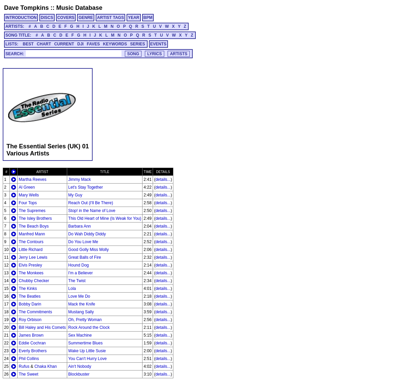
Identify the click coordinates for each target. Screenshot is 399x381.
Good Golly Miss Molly (88, 249)
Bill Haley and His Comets (42, 327)
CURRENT (64, 44)
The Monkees (31, 273)
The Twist (77, 280)
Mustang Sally (81, 312)
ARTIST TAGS (110, 17)
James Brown (31, 335)
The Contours (31, 241)
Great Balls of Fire (84, 257)
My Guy (75, 195)
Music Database (79, 7)
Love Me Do (79, 296)
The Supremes (32, 210)
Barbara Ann (79, 226)
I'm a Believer (80, 273)
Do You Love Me (83, 241)
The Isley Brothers (35, 218)
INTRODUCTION (21, 17)
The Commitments (35, 312)
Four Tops (28, 202)
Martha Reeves (32, 179)
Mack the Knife (81, 304)
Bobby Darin (30, 304)
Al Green (27, 187)
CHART (44, 44)
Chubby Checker (34, 280)
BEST (28, 44)
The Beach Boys (34, 226)
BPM (148, 17)
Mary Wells (29, 195)
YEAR (133, 17)
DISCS (47, 17)
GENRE (85, 17)
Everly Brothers (32, 350)
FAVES (93, 44)
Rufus (24, 366)
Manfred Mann (32, 234)
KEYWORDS (115, 44)
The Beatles (29, 296)
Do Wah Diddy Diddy (87, 234)
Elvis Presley (30, 265)
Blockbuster (79, 374)
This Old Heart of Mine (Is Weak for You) (104, 218)
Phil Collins (29, 358)
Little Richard (30, 249)
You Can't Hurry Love (87, 358)
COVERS (66, 17)
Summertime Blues (85, 343)
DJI (80, 44)
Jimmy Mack (79, 179)
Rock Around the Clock (89, 327)
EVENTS (158, 44)
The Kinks (28, 288)
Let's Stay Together (85, 187)
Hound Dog (78, 265)
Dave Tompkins (26, 7)
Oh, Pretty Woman (84, 319)
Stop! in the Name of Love (91, 210)
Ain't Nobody (79, 366)
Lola (72, 288)
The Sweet (28, 374)
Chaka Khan (45, 366)
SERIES (137, 44)
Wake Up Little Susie (87, 350)
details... (163, 179)
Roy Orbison (30, 319)
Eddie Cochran (32, 343)
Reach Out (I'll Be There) (90, 202)
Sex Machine (80, 335)
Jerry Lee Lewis (33, 257)
